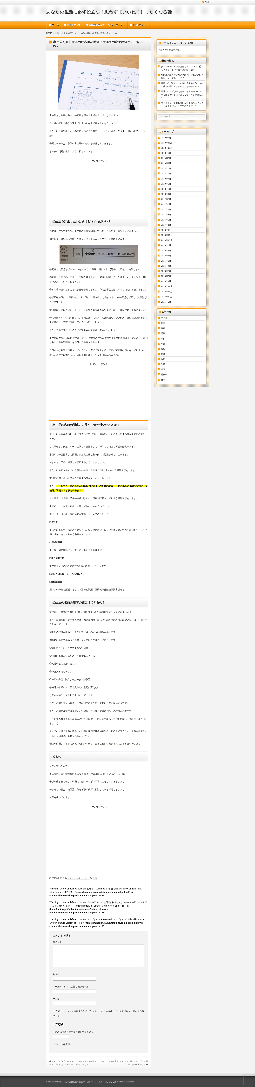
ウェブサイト (59, 999)
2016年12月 (166, 230)
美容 (163, 369)
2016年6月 (166, 255)
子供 (163, 338)
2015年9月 (166, 302)
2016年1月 (166, 281)
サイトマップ (74, 25)
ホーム (55, 25)
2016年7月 (166, 250)
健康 (163, 328)
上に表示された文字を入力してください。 (74, 1032)
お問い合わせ (140, 25)
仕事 (163, 323)
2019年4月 (166, 137)
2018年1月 (166, 194)
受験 (163, 333)
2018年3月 (166, 184)
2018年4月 (166, 179)
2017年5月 (166, 204)
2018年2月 (166, 189)
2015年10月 (166, 296)
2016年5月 (166, 261)
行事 (163, 379)
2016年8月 (166, 245)
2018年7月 (166, 163)
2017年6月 (166, 199)
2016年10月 (166, 240)
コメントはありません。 (78, 878)
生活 (95, 878)
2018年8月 (166, 158)
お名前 (56, 974)
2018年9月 (166, 153)
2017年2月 (166, 220)
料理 (163, 354)
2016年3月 (166, 271)
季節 (163, 343)
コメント (57, 942)
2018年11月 (166, 143)
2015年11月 (166, 291)
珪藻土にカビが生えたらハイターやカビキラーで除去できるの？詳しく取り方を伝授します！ (182, 94)
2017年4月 (166, 209)
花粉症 (164, 374)
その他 (164, 318)
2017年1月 (166, 225)
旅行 (163, 359)
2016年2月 (166, 276)
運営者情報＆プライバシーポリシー (107, 25)
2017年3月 (166, 214)
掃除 (163, 349)
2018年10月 (166, 148)
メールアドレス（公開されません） (71, 986)
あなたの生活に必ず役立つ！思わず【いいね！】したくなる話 (109, 12)
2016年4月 (166, 266)
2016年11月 (166, 235)
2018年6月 (166, 168)
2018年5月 (166, 173)
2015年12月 (166, 286)
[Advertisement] (98, 189)
